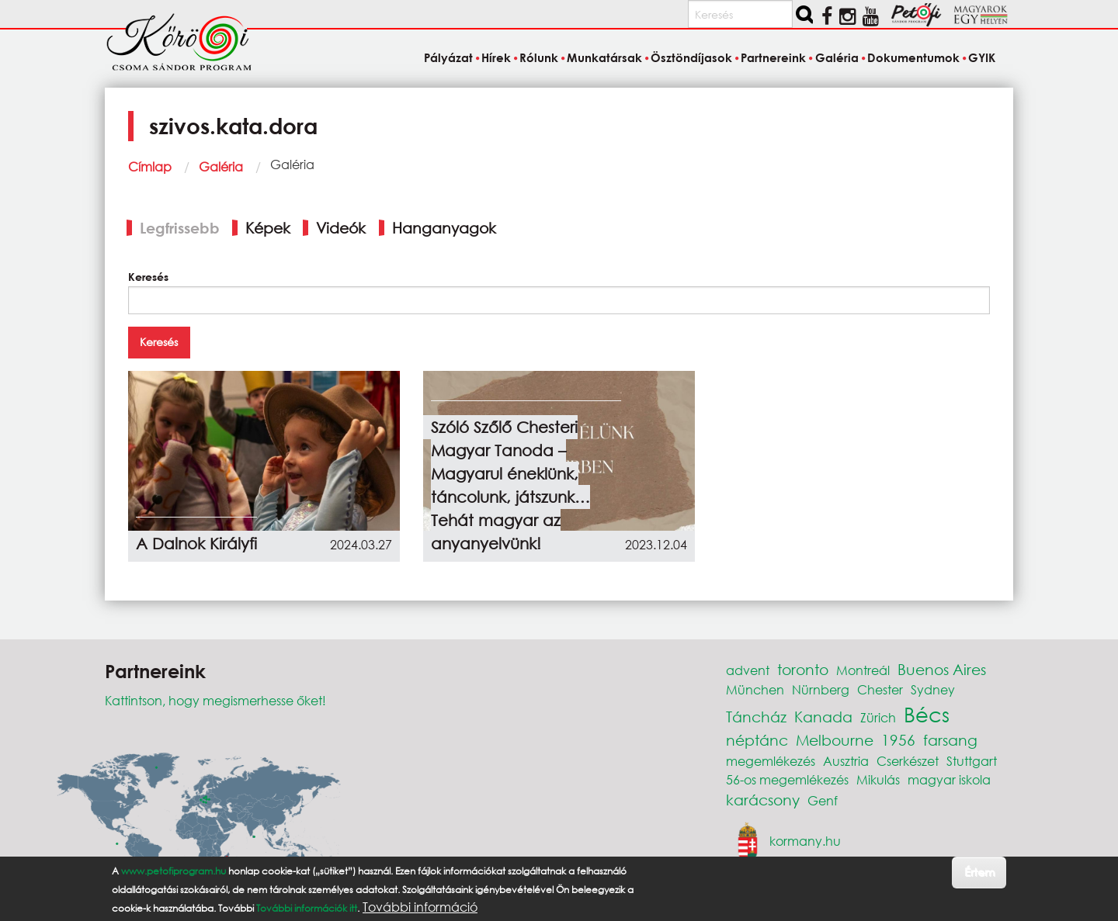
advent (747, 670)
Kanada (823, 716)
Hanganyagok (444, 228)
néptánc (757, 740)
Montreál (863, 670)
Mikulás (878, 779)
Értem (979, 871)
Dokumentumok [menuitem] (913, 57)
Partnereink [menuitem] (773, 57)
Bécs (927, 713)
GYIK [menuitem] (981, 57)
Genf (822, 800)
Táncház (756, 716)
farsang (950, 740)
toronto (802, 669)
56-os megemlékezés (787, 779)
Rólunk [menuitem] (538, 57)
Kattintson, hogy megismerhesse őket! (215, 700)
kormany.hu (805, 841)
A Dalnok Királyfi (196, 543)
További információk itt (306, 908)
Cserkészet (908, 761)
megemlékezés (770, 761)
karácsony (763, 799)
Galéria (221, 166)
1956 (898, 740)
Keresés (148, 276)
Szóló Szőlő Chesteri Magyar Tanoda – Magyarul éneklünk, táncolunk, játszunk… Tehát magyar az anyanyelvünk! (510, 485)
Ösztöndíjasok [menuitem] (691, 57)
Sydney (933, 689)
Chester (880, 689)
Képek (267, 228)
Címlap (150, 166)
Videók (341, 228)
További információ (420, 907)
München (755, 689)
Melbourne (834, 740)
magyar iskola (949, 779)
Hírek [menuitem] (496, 57)
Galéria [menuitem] (837, 57)
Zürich (878, 717)
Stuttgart (971, 761)
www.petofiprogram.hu (173, 871)
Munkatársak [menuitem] (604, 57)
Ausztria (846, 761)
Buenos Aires (942, 669)
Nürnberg (820, 689)
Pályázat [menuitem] (448, 57)
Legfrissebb (180, 228)
